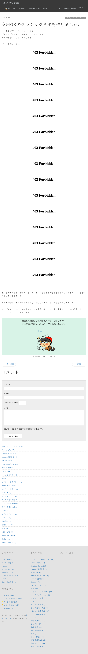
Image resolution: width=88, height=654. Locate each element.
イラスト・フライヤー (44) (12, 482)
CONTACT (56, 8)
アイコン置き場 (7, 563)
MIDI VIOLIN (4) (8, 460)
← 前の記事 (8, 364)
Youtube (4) (6, 471)
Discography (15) (8, 450)
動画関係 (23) (7, 521)
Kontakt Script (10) (9, 453)
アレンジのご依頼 (9, 602)
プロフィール (7, 559)
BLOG (45, 8)
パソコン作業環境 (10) (10, 503)
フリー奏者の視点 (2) (10, 507)
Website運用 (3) (8, 468)
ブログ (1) (5, 510)
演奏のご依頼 (8, 595)
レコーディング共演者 (10, 576)
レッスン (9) (6, 518)
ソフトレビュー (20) (9, 496)
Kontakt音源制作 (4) (9, 457)
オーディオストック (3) (10, 485)
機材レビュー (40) (8, 539)
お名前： (7, 393)
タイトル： (8, 384)
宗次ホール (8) (7, 525)
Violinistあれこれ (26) (10, 464)
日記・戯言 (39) (8, 532)
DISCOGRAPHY (8, 569)
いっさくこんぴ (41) (9, 475)
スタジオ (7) (6, 493)
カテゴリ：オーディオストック (75, 18)
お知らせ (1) (6, 478)
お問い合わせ (8, 608)
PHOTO (4, 566)
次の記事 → (79, 364)
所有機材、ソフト (8, 572)
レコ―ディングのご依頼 (12, 599)
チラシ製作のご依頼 (10, 605)
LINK (4, 579)
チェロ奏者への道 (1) (10, 500)
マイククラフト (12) (9, 514)
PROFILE (10, 8)
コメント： (8, 408)
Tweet (40, 331)
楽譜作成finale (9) (8, 535)
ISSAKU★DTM (11, 3)
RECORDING (34, 8)
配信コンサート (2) (9, 543)
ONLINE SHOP (70, 8)
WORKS (22, 8)
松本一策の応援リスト (10, 582)
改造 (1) (5, 528)
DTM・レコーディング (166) (12, 446)
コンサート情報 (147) (10, 489)
